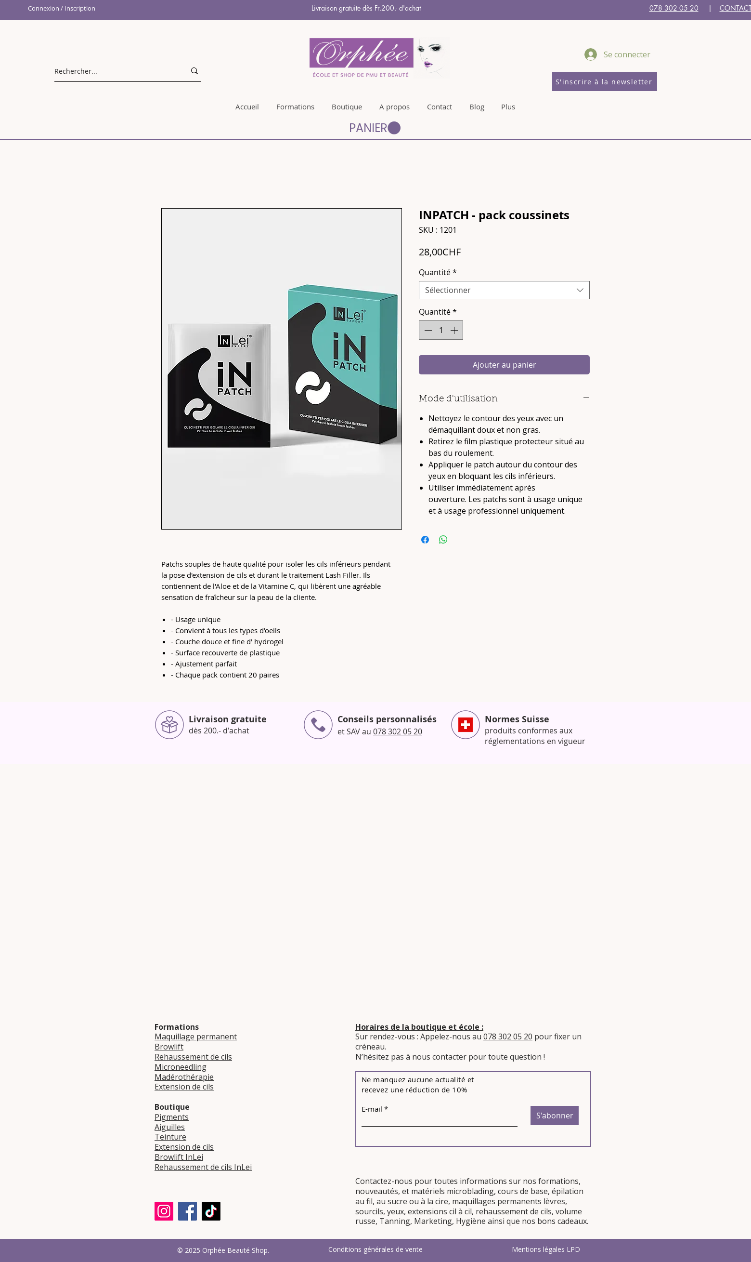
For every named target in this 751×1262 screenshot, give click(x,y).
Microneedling (181, 1067)
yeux (394, 1211)
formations (558, 1181)
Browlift (169, 1046)
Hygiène (471, 1221)
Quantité (438, 272)
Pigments (172, 1117)
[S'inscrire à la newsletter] (604, 81)
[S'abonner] (555, 1115)
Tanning (394, 1221)
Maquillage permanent (196, 1036)
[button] (375, 128)
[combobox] (504, 290)
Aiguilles (170, 1127)
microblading (470, 1191)
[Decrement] (427, 330)
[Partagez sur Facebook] (425, 539)
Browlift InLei (179, 1157)
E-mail (372, 1109)
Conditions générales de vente (375, 1249)
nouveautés (376, 1191)
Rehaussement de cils (193, 1056)
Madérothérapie (184, 1077)
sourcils (369, 1211)
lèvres (554, 1201)
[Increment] (455, 330)
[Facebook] (187, 1211)
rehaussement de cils (514, 1211)
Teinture (170, 1136)
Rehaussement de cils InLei (203, 1167)
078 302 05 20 (674, 8)
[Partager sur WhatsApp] (443, 539)
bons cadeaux (562, 1221)
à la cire (434, 1201)
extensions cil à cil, (441, 1211)
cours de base (523, 1191)
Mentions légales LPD (546, 1249)
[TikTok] (211, 1211)
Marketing (433, 1221)
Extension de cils (184, 1086)
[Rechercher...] (112, 70)
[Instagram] (164, 1211)
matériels (428, 1191)
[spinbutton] (441, 330)
